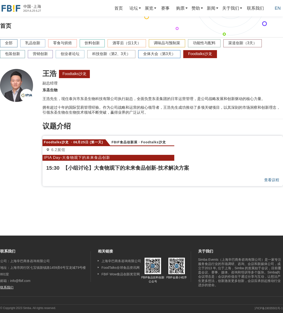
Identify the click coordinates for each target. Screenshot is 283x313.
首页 (118, 8)
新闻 (211, 8)
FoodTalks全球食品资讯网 (120, 267)
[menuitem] (118, 8)
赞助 (195, 8)
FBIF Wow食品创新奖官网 (120, 274)
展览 (149, 8)
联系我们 (255, 8)
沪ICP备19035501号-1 (268, 308)
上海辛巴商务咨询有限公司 (121, 261)
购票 (180, 8)
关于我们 (230, 8)
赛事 (165, 8)
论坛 (133, 8)
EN (278, 8)
